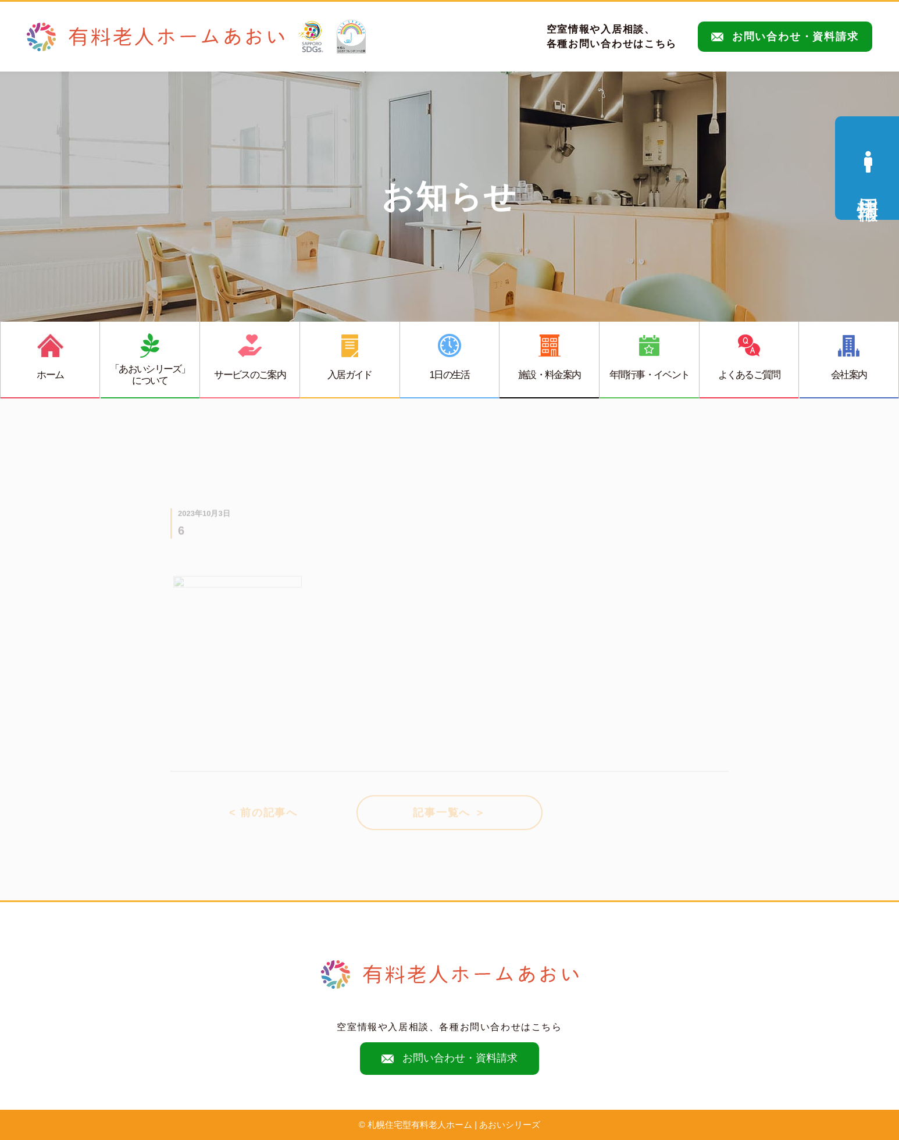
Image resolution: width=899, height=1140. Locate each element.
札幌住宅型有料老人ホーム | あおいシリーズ (454, 1125)
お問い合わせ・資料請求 (785, 36)
